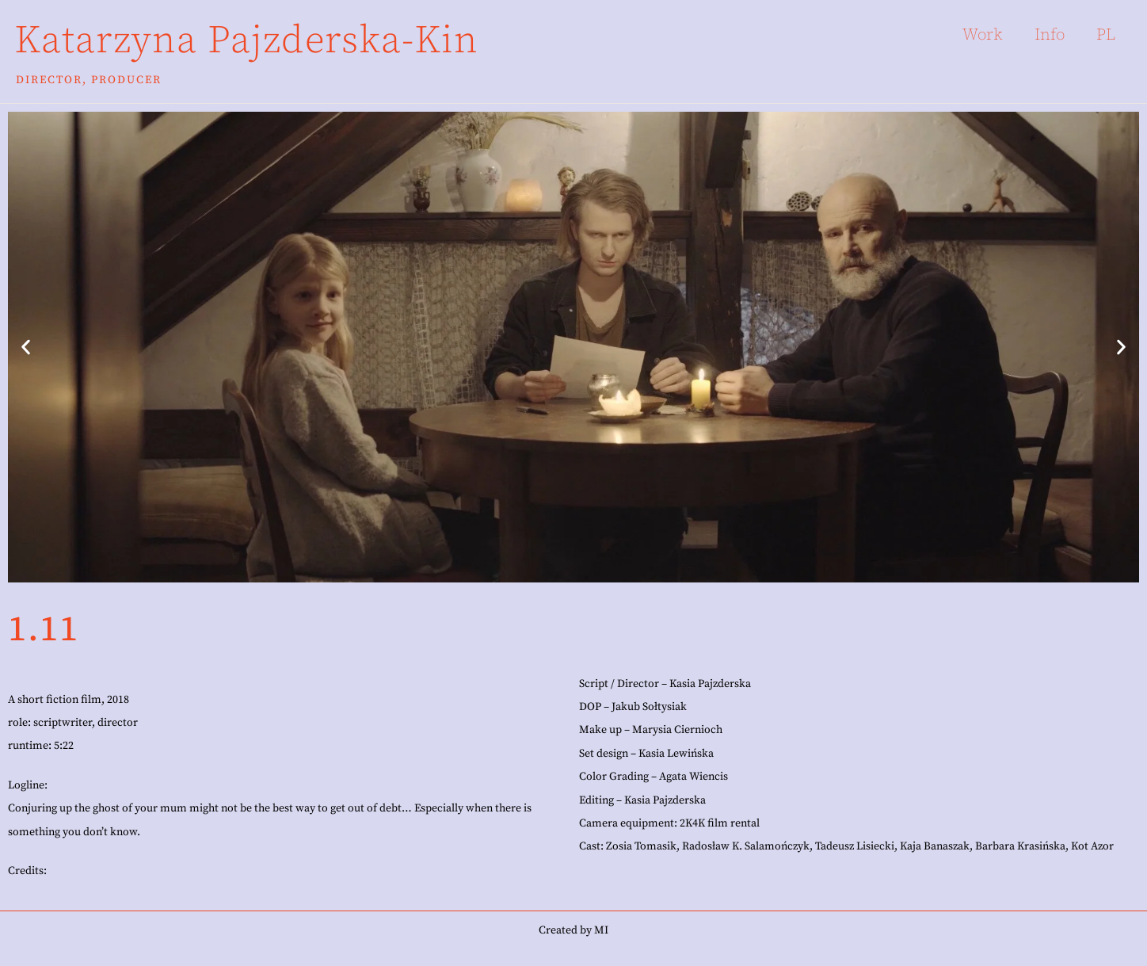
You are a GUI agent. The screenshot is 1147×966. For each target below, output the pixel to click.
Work (982, 34)
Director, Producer (89, 80)
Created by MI (573, 930)
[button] (26, 347)
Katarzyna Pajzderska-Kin (246, 41)
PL (1105, 34)
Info (1050, 34)
